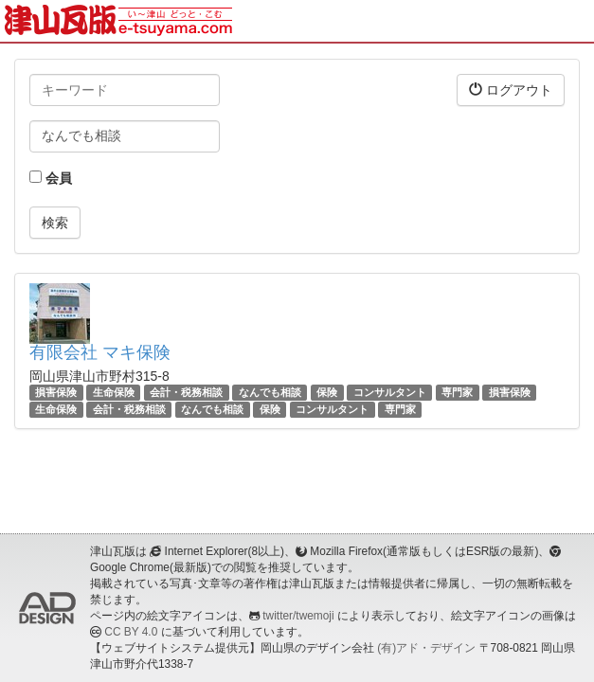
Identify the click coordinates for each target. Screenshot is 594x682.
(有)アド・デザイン (426, 648)
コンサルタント (389, 392)
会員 (50, 178)
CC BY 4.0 (130, 631)
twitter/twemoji (297, 615)
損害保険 (56, 392)
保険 (326, 392)
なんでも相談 (270, 392)
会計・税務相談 (186, 392)
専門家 (457, 392)
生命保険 (114, 392)
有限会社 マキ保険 (100, 352)
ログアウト (510, 89)
